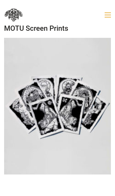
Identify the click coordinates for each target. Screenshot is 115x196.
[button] (108, 15)
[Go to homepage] (13, 14)
